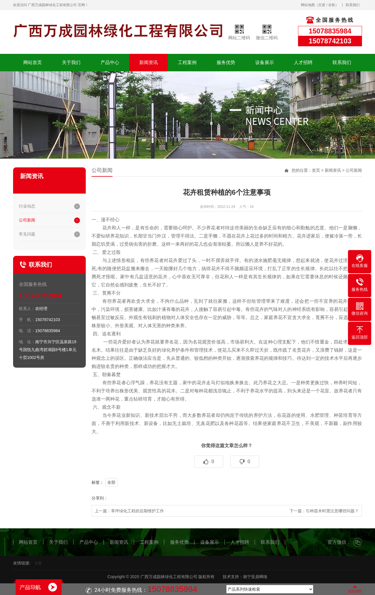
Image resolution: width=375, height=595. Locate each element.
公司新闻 (27, 220)
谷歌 (331, 5)
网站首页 (32, 62)
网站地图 (308, 5)
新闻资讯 (148, 62)
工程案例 (187, 62)
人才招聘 (303, 62)
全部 (111, 482)
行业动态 (27, 206)
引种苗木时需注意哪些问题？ (332, 511)
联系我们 (353, 5)
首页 (316, 170)
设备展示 (264, 62)
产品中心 (110, 62)
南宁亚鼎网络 (255, 576)
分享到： (100, 498)
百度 (321, 5)
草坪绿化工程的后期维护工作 (137, 511)
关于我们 (71, 62)
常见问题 (27, 234)
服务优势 (226, 62)
